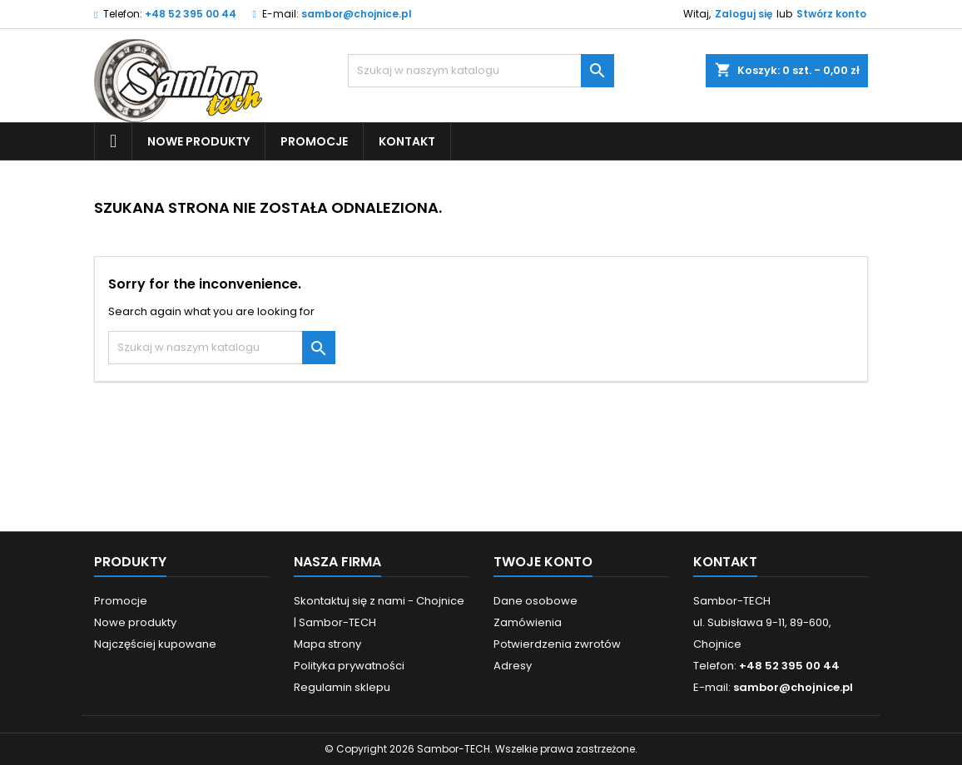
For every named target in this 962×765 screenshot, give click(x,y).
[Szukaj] (481, 70)
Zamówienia (527, 622)
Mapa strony (327, 644)
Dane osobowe (535, 601)
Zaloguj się (743, 14)
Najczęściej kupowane (155, 644)
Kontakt (407, 141)
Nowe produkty (198, 141)
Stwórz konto (831, 14)
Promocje (314, 141)
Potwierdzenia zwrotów (557, 644)
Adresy (512, 666)
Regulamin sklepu (342, 687)
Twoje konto (543, 561)
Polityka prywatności (349, 666)
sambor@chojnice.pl (356, 14)
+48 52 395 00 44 (190, 14)
